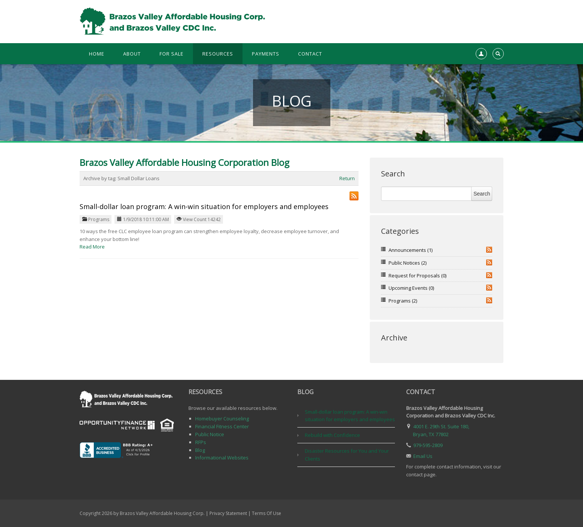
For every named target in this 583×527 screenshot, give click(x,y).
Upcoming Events (411, 288)
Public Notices (407, 262)
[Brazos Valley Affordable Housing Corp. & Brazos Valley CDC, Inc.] (174, 21)
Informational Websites (222, 457)
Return (347, 178)
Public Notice (209, 434)
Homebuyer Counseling (222, 418)
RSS (489, 250)
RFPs (200, 442)
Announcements (410, 250)
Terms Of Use (266, 513)
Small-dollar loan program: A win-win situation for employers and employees (204, 206)
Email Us (422, 456)
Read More (92, 246)
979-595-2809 (428, 445)
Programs (98, 219)
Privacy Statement (228, 513)
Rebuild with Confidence (332, 435)
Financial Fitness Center (222, 426)
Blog (200, 450)
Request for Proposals (417, 275)
